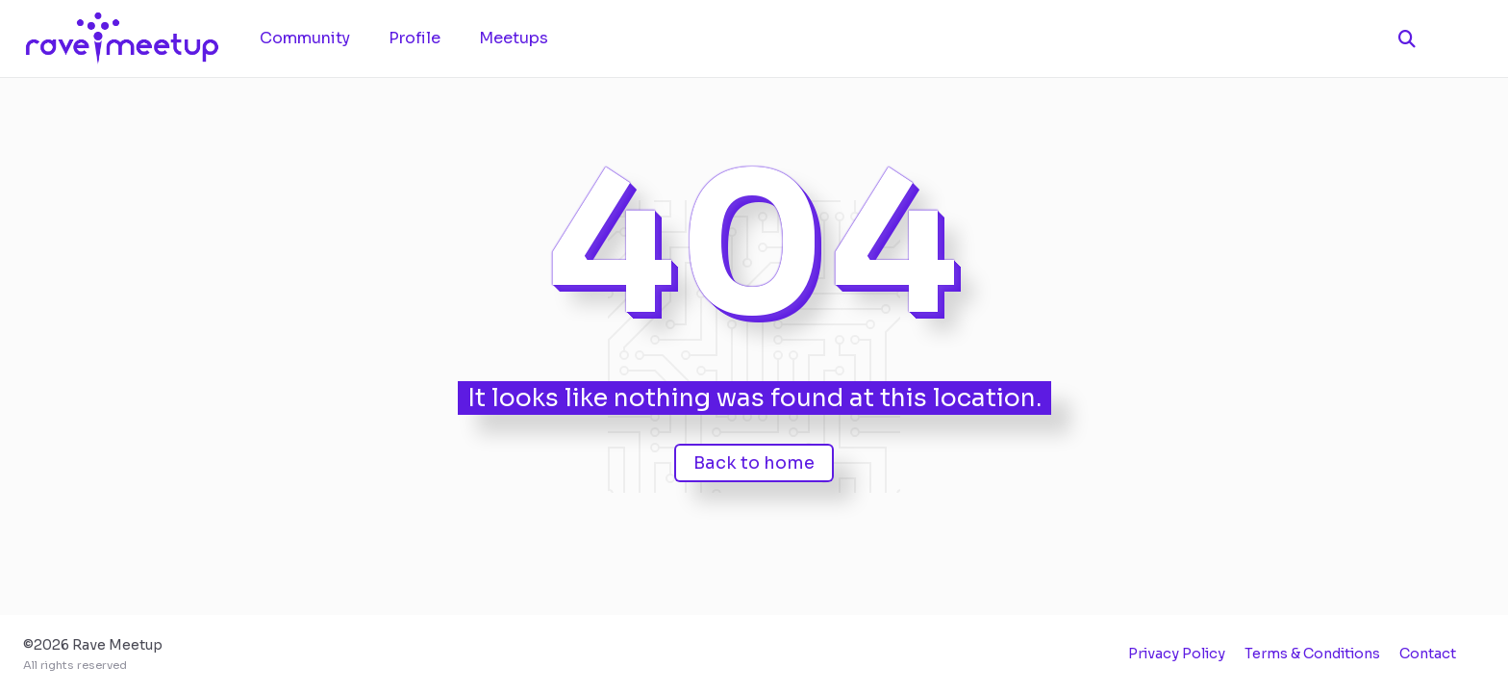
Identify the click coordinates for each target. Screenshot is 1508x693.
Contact (1427, 653)
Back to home (754, 463)
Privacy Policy (1176, 653)
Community (305, 38)
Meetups (513, 38)
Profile (414, 38)
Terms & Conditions (1312, 653)
